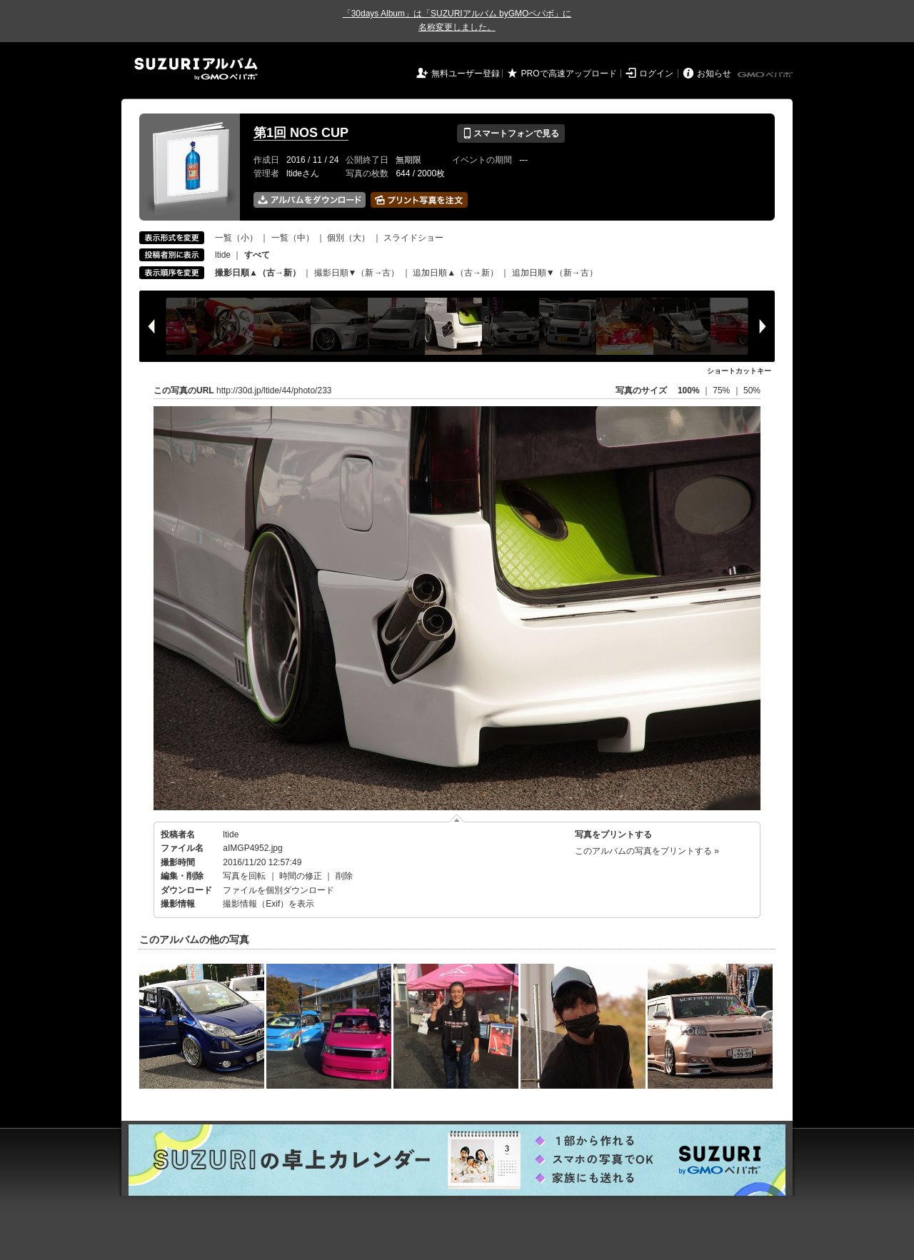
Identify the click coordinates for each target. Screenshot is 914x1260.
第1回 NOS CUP (300, 133)
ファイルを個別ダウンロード (278, 890)
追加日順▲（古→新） (455, 273)
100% (689, 390)
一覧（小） (236, 238)
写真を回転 (244, 876)
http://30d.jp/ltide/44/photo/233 (273, 390)
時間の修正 (300, 876)
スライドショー (413, 238)
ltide (223, 255)
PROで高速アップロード (569, 74)
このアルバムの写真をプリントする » (647, 851)
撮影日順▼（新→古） (357, 273)
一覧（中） (292, 238)
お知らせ (714, 74)
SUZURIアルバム (196, 69)
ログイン (656, 74)
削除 (344, 876)
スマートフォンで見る (511, 133)
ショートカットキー (739, 371)
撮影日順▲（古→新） (258, 273)
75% (722, 390)
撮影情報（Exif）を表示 (268, 904)
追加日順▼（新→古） (555, 273)
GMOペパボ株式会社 (766, 75)
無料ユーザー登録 (465, 74)
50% (751, 390)
